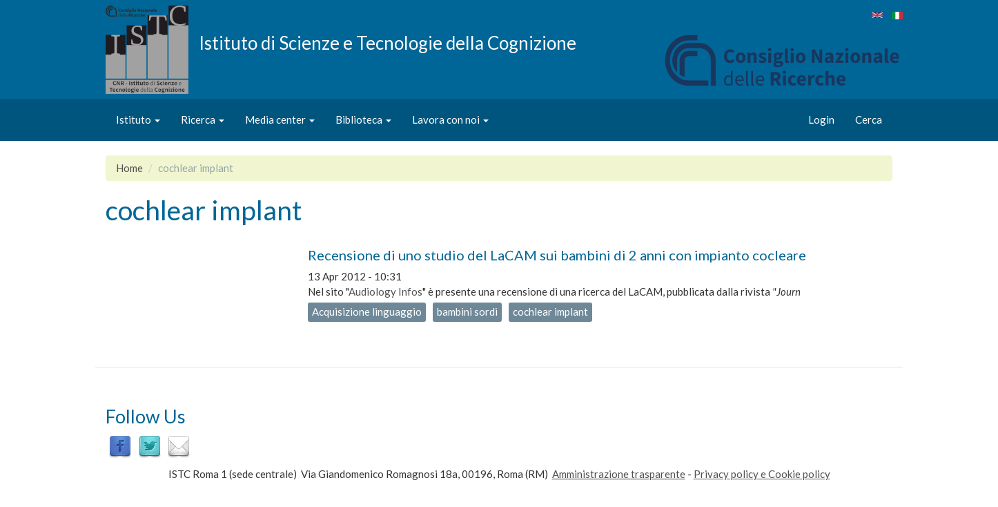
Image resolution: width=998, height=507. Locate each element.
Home (129, 168)
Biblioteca (363, 119)
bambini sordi (467, 311)
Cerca (868, 119)
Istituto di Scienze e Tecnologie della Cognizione (387, 42)
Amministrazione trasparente (618, 474)
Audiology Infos (385, 291)
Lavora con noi (450, 119)
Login (821, 119)
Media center (280, 119)
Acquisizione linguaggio (367, 311)
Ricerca (202, 119)
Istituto (138, 119)
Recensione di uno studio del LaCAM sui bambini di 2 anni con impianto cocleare (557, 255)
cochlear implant (550, 311)
